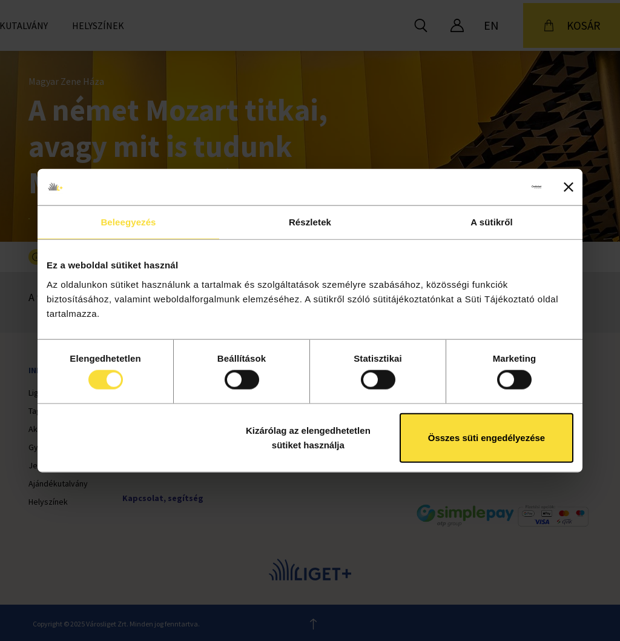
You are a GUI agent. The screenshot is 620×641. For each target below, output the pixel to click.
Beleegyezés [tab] (128, 222)
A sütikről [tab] (491, 222)
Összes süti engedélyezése (486, 437)
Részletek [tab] (310, 222)
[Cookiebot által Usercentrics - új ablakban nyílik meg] (488, 187)
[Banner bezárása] (568, 187)
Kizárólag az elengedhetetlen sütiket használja (308, 437)
